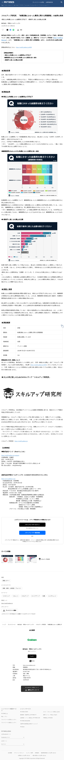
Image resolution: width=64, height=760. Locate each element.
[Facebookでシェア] (10, 30)
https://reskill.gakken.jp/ (21, 441)
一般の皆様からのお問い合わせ (39, 755)
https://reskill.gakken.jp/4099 (24, 47)
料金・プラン (4, 716)
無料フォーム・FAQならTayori (50, 714)
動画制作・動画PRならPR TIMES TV (28, 714)
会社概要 (10, 752)
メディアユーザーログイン (32, 524)
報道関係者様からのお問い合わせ (48, 752)
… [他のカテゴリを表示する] (49, 5)
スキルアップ (25, 596)
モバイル (16, 5)
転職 (44, 596)
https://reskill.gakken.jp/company (10, 455)
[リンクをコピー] (21, 30)
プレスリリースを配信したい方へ (8, 722)
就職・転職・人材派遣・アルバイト (12, 588)
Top (2, 5)
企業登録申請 (49, 2)
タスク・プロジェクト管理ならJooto (51, 711)
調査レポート (6, 580)
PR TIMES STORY (24, 711)
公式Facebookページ (6, 734)
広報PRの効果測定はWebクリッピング (29, 723)
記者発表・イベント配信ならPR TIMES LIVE (30, 717)
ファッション (43, 5)
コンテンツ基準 (29, 752)
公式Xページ (4, 741)
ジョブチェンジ (52, 596)
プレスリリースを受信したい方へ (8, 719)
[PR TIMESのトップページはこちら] (9, 2)
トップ (4, 624)
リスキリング (6, 596)
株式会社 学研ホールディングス (26, 624)
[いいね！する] (2, 30)
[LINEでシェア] (13, 30)
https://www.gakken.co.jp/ (8, 478)
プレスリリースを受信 (38, 2)
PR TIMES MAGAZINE (25, 720)
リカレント (15, 596)
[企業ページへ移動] (32, 640)
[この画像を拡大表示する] (7, 559)
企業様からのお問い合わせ (24, 755)
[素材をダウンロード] (18, 30)
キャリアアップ (36, 596)
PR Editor (22, 726)
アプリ (22, 5)
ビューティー (35, 5)
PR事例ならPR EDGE (47, 717)
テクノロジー (8, 5)
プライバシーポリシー (19, 752)
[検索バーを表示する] (61, 2)
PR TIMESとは (4, 713)
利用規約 (37, 752)
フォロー (32, 656)
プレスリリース (11, 624)
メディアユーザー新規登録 (32, 532)
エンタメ (27, 5)
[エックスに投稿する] (7, 30)
